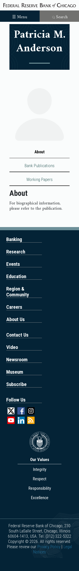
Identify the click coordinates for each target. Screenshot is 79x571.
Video (12, 347)
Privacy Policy (48, 546)
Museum (14, 372)
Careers (14, 307)
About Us (15, 319)
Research (15, 252)
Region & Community (17, 292)
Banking (14, 239)
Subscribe (16, 384)
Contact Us (17, 335)
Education (16, 276)
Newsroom (17, 360)
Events (13, 264)
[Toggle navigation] (19, 15)
